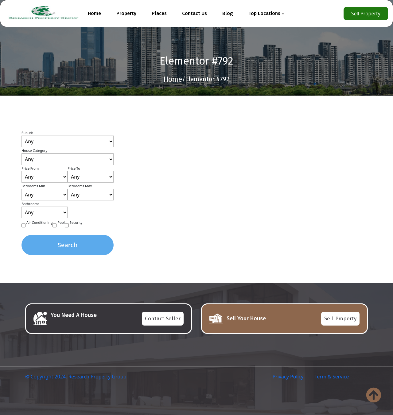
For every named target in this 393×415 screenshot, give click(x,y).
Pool (60, 222)
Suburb (27, 132)
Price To (74, 168)
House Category (34, 150)
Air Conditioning (39, 222)
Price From (30, 168)
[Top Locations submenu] (283, 13)
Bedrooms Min (33, 186)
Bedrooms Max (80, 186)
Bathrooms (30, 203)
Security (76, 222)
